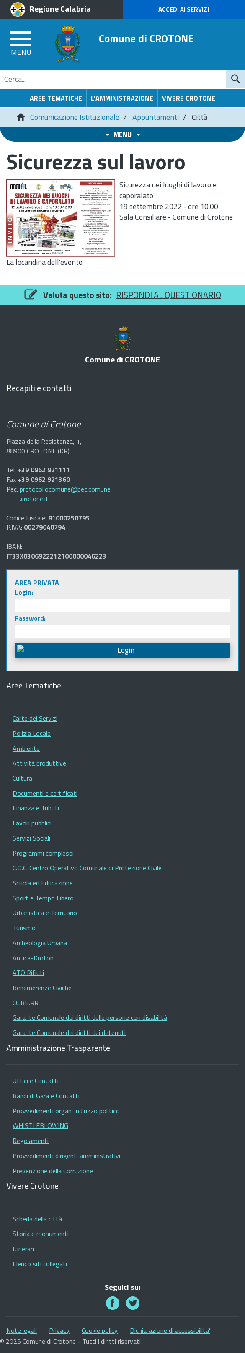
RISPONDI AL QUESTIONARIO (168, 294)
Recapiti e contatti (39, 388)
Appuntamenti (155, 117)
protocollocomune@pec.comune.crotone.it (65, 494)
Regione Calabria (60, 8)
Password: (30, 618)
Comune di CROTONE (146, 39)
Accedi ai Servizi (183, 9)
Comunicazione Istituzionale (74, 117)
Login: (24, 592)
